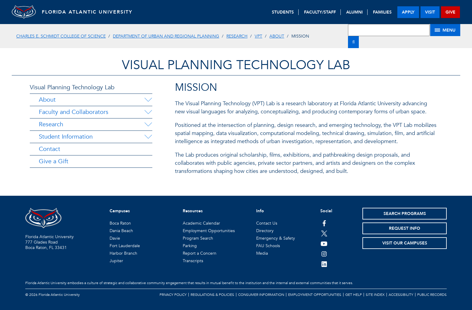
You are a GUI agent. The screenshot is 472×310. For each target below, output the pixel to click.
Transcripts (193, 261)
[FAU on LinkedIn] (324, 264)
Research (236, 36)
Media (262, 253)
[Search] (353, 42)
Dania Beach (121, 231)
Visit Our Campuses (404, 243)
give (450, 12)
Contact (49, 149)
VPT (258, 36)
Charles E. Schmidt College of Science (61, 36)
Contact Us (266, 223)
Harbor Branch (123, 253)
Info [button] (260, 211)
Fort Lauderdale (125, 246)
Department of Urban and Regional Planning (166, 36)
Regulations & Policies (212, 294)
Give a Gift (53, 161)
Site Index (375, 294)
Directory (265, 231)
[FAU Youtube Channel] (324, 244)
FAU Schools (268, 246)
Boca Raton (120, 223)
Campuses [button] (120, 211)
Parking (190, 246)
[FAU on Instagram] (324, 254)
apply (408, 12)
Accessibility (401, 294)
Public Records (432, 294)
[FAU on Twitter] (324, 233)
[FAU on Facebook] (324, 223)
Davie (115, 238)
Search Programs (405, 213)
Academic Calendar (201, 223)
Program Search (198, 238)
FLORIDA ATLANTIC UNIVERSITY (87, 12)
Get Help (353, 294)
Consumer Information (261, 294)
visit (430, 12)
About (276, 36)
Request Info (404, 228)
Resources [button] (193, 211)
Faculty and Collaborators (73, 112)
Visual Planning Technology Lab (72, 87)
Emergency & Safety (275, 238)
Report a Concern (199, 253)
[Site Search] (388, 30)
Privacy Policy (173, 294)
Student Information (66, 137)
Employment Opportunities (209, 231)
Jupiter (116, 261)
